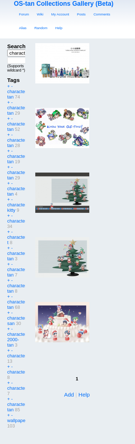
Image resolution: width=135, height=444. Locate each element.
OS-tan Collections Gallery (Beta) (63, 3)
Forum (24, 14)
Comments (102, 14)
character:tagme (23, 355)
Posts (81, 14)
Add (69, 395)
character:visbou (24, 372)
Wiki (40, 14)
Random (40, 28)
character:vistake (24, 388)
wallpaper (17, 420)
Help (59, 28)
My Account (60, 14)
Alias (23, 28)
